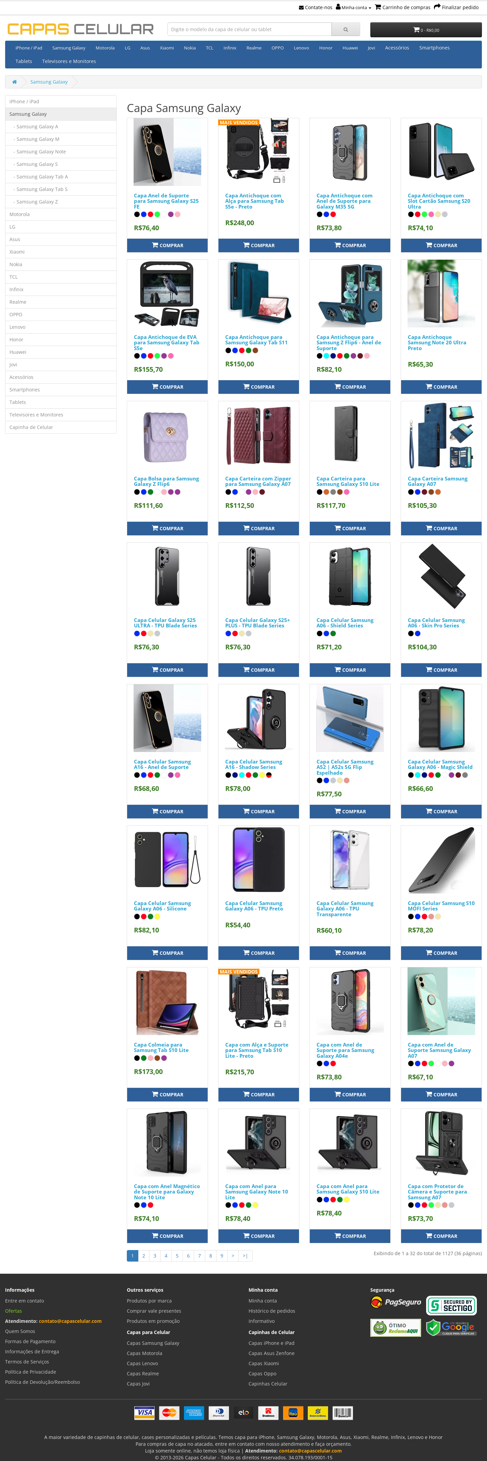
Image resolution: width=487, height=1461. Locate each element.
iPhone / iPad (29, 48)
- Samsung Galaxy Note (37, 151)
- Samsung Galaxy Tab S (38, 189)
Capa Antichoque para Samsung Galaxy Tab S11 (256, 340)
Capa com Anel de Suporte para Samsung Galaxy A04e (345, 1050)
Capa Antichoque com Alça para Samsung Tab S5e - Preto (254, 201)
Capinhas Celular (268, 1383)
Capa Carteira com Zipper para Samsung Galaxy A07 (258, 481)
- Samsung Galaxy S (33, 164)
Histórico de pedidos (272, 1311)
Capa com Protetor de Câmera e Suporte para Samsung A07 (437, 1192)
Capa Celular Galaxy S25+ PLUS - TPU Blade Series (257, 623)
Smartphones (434, 47)
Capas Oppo (262, 1373)
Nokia (190, 48)
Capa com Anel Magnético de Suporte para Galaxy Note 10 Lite (167, 1192)
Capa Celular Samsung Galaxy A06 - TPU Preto (254, 906)
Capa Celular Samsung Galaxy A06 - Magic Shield (440, 764)
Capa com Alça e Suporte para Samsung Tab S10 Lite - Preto (256, 1050)
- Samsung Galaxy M (34, 139)
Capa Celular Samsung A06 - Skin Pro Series (436, 623)
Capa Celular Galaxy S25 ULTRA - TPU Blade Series (165, 623)
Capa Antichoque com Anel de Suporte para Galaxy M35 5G (345, 201)
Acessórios (397, 47)
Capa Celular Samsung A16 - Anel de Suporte (162, 764)
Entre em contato (24, 1300)
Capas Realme (143, 1373)
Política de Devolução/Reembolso (42, 1382)
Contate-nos (315, 7)
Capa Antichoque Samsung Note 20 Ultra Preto (437, 342)
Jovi (371, 48)
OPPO (278, 48)
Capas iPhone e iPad (272, 1343)
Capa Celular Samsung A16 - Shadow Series (253, 764)
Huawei (350, 48)
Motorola (105, 48)
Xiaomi (167, 48)
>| (245, 1255)
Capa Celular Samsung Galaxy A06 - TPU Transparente (345, 909)
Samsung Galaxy (69, 48)
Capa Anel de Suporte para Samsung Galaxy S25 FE (166, 201)
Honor (325, 48)
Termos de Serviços (27, 1361)
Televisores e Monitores (69, 61)
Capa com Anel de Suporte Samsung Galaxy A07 (439, 1050)
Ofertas (13, 1311)
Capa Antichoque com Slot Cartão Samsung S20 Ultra (439, 201)
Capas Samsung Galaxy (153, 1343)
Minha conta (353, 7)
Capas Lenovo (142, 1363)
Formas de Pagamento (30, 1341)
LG (127, 48)
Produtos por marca (149, 1300)
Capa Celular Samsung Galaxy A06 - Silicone (162, 906)
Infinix (230, 48)
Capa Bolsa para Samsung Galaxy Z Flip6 (166, 481)
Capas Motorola (144, 1353)
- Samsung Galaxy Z (33, 201)
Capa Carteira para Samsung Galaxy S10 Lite (348, 481)
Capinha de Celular (31, 427)
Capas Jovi (138, 1383)
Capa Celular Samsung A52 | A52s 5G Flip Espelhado (345, 767)
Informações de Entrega (32, 1351)
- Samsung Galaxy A (33, 126)
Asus (145, 48)
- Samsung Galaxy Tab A (38, 176)
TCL (209, 48)
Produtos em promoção (153, 1321)
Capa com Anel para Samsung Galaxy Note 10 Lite (256, 1192)
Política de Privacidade (30, 1372)
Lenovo (301, 48)
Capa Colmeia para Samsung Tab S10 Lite (161, 1047)
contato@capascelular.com (70, 1321)
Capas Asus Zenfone (272, 1353)
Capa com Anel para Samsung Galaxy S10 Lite (348, 1189)
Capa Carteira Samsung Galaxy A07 (437, 481)
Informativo (262, 1321)
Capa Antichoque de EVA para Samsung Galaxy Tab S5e (167, 342)
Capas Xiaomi (264, 1363)
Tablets (24, 61)
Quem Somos (20, 1331)
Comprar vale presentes (154, 1311)
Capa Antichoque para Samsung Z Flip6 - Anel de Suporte (349, 342)
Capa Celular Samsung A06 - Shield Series (345, 623)
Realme (254, 48)
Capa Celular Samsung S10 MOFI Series (441, 906)
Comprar (167, 245)
